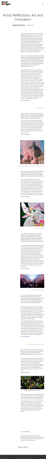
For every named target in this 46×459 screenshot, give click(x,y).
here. (28, 100)
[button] (42, 3)
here (28, 372)
